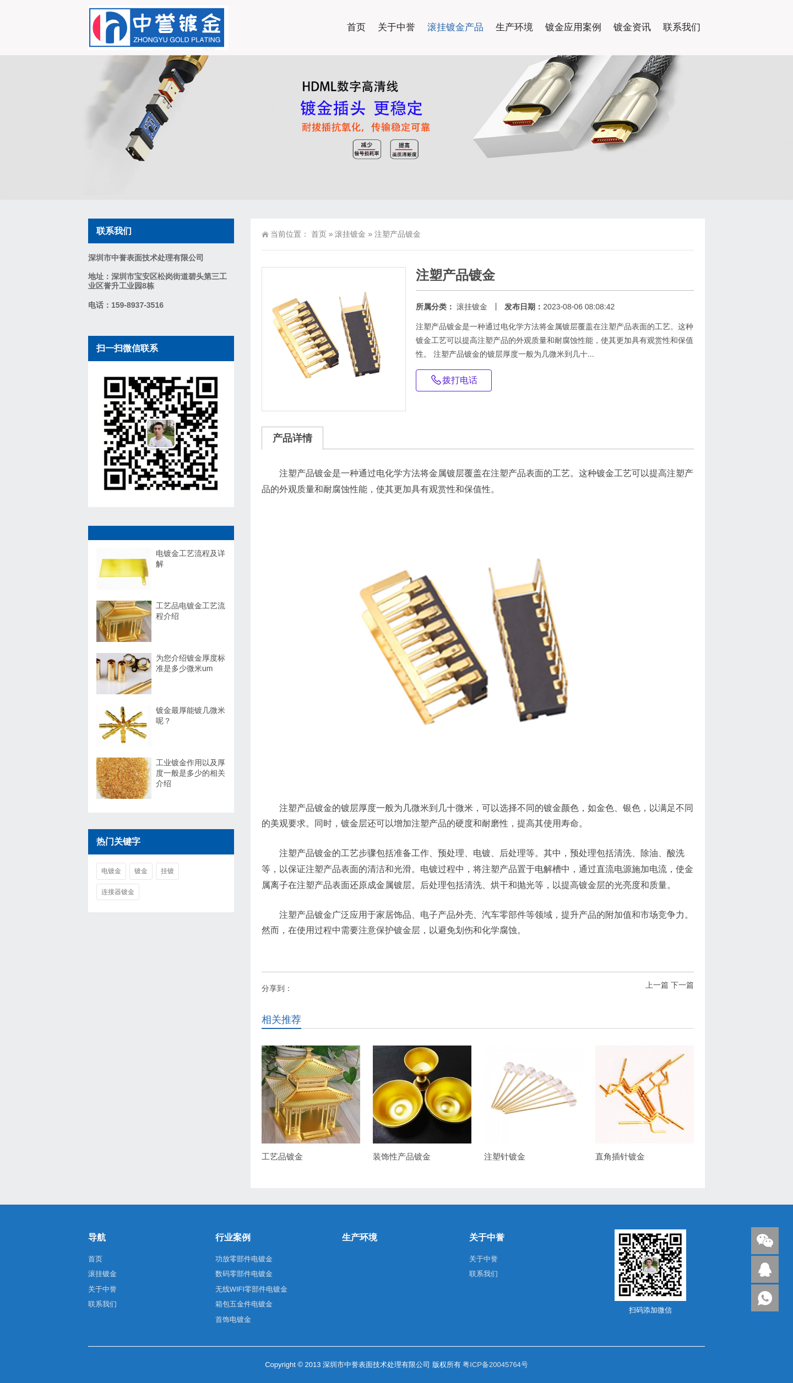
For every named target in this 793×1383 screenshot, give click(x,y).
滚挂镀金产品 (455, 27)
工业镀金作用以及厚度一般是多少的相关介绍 (190, 773)
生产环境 (514, 27)
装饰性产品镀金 (402, 1156)
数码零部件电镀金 (244, 1274)
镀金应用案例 (573, 27)
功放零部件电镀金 (244, 1259)
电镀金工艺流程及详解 (190, 558)
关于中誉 (396, 27)
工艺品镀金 (282, 1156)
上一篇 (657, 985)
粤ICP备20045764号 (495, 1364)
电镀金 (111, 871)
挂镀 (167, 871)
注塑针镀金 (504, 1156)
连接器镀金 (117, 892)
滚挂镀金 (350, 234)
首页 (356, 27)
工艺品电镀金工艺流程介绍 (190, 610)
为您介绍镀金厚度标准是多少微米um (190, 663)
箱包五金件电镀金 (244, 1304)
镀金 (141, 871)
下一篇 (682, 985)
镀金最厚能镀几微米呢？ (190, 715)
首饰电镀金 (233, 1319)
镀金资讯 (632, 27)
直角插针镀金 (620, 1156)
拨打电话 (453, 380)
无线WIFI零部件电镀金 (251, 1289)
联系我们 (681, 27)
